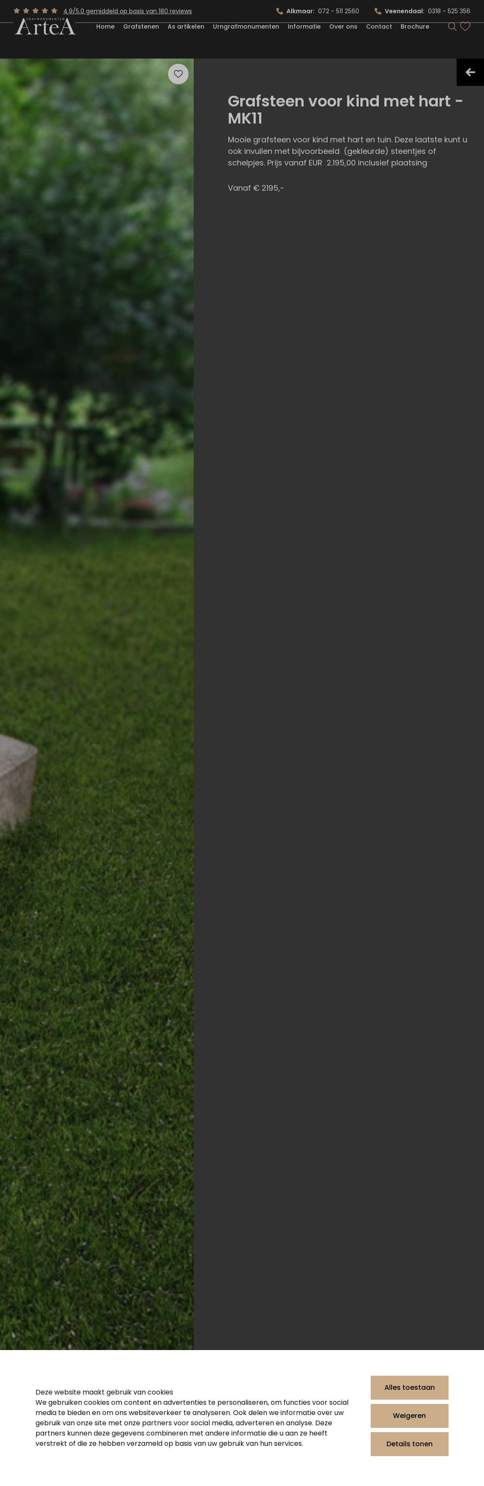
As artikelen (186, 42)
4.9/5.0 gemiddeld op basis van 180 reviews (127, 11)
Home (105, 42)
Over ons (343, 42)
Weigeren (409, 1416)
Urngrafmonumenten (246, 42)
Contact (379, 42)
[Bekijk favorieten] (465, 42)
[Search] (452, 42)
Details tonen (410, 1444)
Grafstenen (141, 42)
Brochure (415, 42)
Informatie (304, 42)
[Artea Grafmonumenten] (44, 41)
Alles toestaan (409, 1387)
